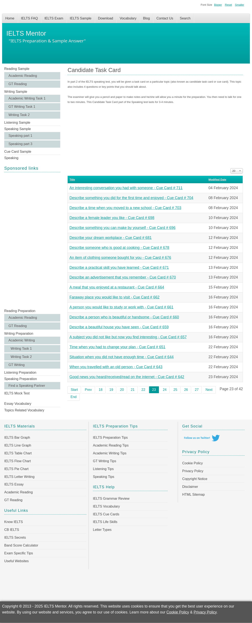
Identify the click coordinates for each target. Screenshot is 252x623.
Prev (88, 389)
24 (165, 389)
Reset (228, 4)
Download (105, 18)
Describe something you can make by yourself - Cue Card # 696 (122, 228)
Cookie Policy (192, 463)
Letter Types (102, 529)
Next (209, 389)
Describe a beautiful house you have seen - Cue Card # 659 (119, 327)
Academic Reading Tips (111, 445)
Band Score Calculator (21, 545)
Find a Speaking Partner (26, 385)
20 (122, 389)
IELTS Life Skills (105, 522)
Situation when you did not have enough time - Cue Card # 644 (121, 357)
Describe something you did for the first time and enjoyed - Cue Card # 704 (131, 198)
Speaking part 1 (20, 135)
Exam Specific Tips (18, 553)
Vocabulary (128, 18)
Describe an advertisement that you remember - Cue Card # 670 (122, 277)
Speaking (11, 158)
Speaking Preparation (20, 379)
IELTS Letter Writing (19, 477)
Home (9, 18)
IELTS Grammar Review (111, 498)
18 (100, 389)
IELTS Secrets (15, 537)
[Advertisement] (32, 240)
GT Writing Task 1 (21, 106)
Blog (146, 18)
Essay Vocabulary (17, 403)
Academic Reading (22, 76)
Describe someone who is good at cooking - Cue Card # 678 (119, 248)
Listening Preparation (20, 372)
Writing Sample (15, 91)
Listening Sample (17, 122)
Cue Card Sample (17, 151)
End (73, 397)
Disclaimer (190, 486)
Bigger (218, 4)
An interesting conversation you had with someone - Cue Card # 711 (125, 188)
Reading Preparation (19, 311)
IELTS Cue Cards (106, 514)
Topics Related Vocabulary (24, 410)
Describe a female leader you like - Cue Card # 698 (111, 218)
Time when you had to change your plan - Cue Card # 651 (117, 347)
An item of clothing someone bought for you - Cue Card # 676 (120, 257)
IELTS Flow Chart (17, 461)
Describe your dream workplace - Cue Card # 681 (110, 238)
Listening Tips (103, 469)
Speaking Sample (17, 129)
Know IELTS (13, 522)
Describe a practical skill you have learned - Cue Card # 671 (119, 267)
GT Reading (17, 84)
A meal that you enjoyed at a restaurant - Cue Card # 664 (116, 287)
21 (132, 389)
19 (111, 389)
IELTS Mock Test (16, 393)
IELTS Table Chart (18, 453)
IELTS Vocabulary (106, 506)
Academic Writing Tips (109, 453)
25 (175, 389)
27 (197, 389)
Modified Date (217, 179)
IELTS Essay (14, 484)
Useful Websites (16, 561)
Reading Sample (16, 69)
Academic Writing (21, 340)
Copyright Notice (194, 479)
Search (185, 18)
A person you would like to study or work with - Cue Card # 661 (121, 307)
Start (74, 389)
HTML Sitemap (193, 494)
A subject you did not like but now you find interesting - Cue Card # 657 (128, 337)
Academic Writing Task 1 (27, 98)
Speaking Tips (103, 477)
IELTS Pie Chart (16, 469)
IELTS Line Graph (17, 445)
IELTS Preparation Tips (110, 437)
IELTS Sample (80, 18)
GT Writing (16, 365)
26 (186, 389)
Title (72, 179)
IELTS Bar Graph (17, 437)
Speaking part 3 (20, 144)
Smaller (239, 4)
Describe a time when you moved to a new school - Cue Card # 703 (125, 208)
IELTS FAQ (29, 18)
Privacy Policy (192, 471)
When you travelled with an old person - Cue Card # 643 (115, 367)
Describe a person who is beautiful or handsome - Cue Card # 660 (124, 317)
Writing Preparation (18, 333)
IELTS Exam (53, 18)
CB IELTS (11, 529)
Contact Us (164, 18)
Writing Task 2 (19, 115)
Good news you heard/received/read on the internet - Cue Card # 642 (126, 377)
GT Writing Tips (104, 461)
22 (143, 389)
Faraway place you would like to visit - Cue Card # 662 (114, 297)
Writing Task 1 (21, 348)
